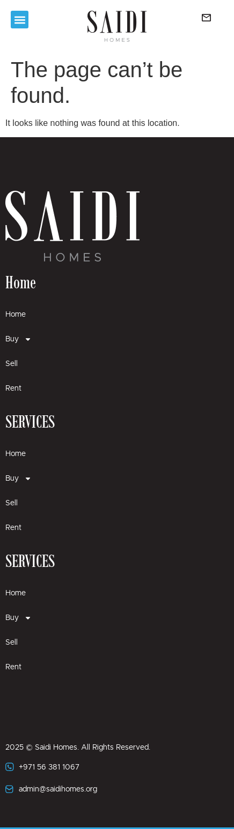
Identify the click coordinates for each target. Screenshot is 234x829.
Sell (11, 364)
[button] (19, 19)
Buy (18, 339)
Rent (13, 388)
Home (15, 314)
